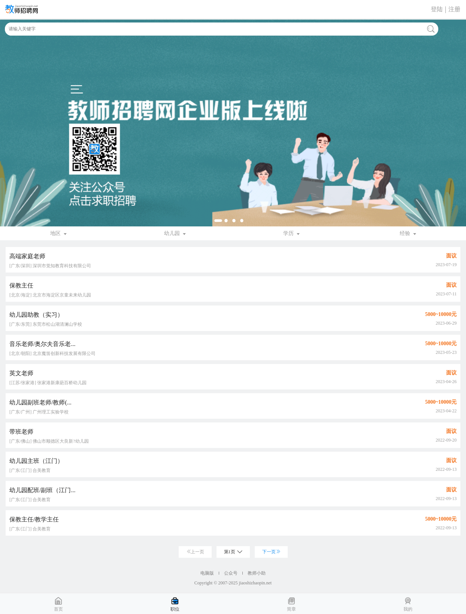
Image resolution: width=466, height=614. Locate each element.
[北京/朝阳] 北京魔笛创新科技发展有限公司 (52, 353)
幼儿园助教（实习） (36, 314)
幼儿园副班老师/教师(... (40, 402)
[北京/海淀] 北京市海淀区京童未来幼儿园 (50, 295)
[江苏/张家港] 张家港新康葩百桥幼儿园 (48, 382)
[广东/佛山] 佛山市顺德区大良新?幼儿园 (49, 441)
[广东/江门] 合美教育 (30, 470)
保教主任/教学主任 (34, 519)
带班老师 (21, 431)
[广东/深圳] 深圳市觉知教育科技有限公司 (50, 265)
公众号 (230, 573)
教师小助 (257, 573)
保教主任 (21, 285)
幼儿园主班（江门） (36, 461)
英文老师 (21, 373)
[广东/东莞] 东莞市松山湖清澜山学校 (45, 324)
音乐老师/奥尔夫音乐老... (42, 344)
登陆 (437, 9)
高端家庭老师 (27, 256)
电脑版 (207, 573)
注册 (454, 9)
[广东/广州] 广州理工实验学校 (39, 412)
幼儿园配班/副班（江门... (42, 490)
